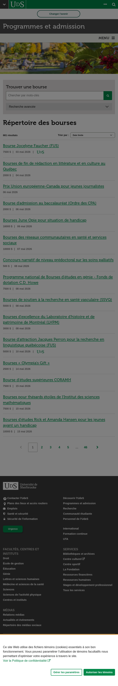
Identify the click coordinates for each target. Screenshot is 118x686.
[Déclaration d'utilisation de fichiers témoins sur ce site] (59, 660)
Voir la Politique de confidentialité (25, 660)
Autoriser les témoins (99, 672)
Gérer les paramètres (66, 672)
